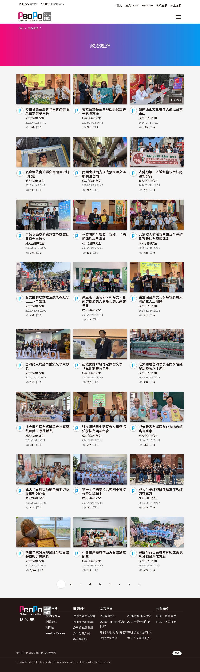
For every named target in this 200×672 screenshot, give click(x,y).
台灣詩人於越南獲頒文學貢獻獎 (47, 366)
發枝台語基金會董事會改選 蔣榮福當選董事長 (47, 111)
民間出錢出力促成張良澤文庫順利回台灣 (104, 173)
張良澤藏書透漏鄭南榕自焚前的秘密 (47, 173)
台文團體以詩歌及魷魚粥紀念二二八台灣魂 (47, 299)
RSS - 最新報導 (166, 616)
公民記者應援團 (83, 627)
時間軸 (50, 627)
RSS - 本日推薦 (166, 621)
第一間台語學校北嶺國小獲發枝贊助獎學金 (104, 491)
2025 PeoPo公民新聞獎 (112, 624)
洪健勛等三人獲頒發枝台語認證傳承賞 (161, 173)
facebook (22, 619)
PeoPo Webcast (83, 621)
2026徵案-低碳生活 (139, 616)
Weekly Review (55, 633)
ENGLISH (147, 5)
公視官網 (161, 5)
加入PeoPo (132, 5)
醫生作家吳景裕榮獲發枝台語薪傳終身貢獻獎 (47, 554)
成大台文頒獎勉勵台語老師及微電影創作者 (47, 491)
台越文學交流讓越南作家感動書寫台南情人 (47, 236)
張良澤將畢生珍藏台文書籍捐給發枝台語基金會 (104, 428)
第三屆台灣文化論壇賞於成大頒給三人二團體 (161, 299)
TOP (177, 653)
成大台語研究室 (34, 118)
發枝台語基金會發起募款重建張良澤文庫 (104, 111)
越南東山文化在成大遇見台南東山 (161, 111)
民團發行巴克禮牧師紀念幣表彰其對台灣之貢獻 (161, 554)
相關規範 (51, 621)
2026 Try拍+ (108, 616)
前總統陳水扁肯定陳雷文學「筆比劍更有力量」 (102, 366)
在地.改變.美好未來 (139, 632)
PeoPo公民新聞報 (84, 616)
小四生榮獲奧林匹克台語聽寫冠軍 (104, 554)
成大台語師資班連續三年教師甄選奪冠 (161, 491)
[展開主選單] (178, 16)
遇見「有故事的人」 (140, 638)
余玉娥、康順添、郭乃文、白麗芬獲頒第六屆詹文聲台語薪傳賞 (104, 301)
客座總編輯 (80, 639)
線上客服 (176, 5)
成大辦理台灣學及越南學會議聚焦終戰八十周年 (161, 366)
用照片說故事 (108, 638)
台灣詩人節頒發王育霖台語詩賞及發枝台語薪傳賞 (161, 236)
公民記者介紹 (81, 633)
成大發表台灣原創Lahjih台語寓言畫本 (161, 428)
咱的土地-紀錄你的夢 (113, 632)
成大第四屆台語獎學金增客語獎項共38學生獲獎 (47, 428)
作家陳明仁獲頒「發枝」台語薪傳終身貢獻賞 (104, 236)
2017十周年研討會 (139, 621)
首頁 (21, 28)
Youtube (32, 619)
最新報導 (33, 28)
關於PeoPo (53, 616)
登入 (119, 5)
